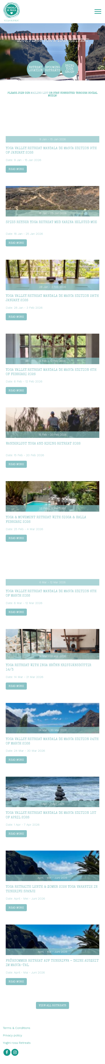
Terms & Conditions (16, 1028)
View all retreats (52, 1005)
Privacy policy (12, 1035)
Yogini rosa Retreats (17, 1043)
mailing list (39, 93)
